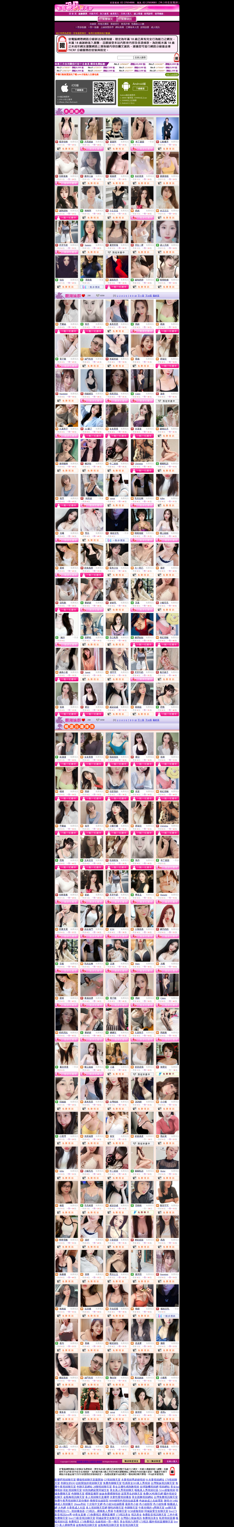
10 (135, 295)
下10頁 (148, 295)
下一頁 (141, 295)
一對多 (151, 142)
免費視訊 (74, 142)
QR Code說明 (172, 74)
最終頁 (156, 295)
